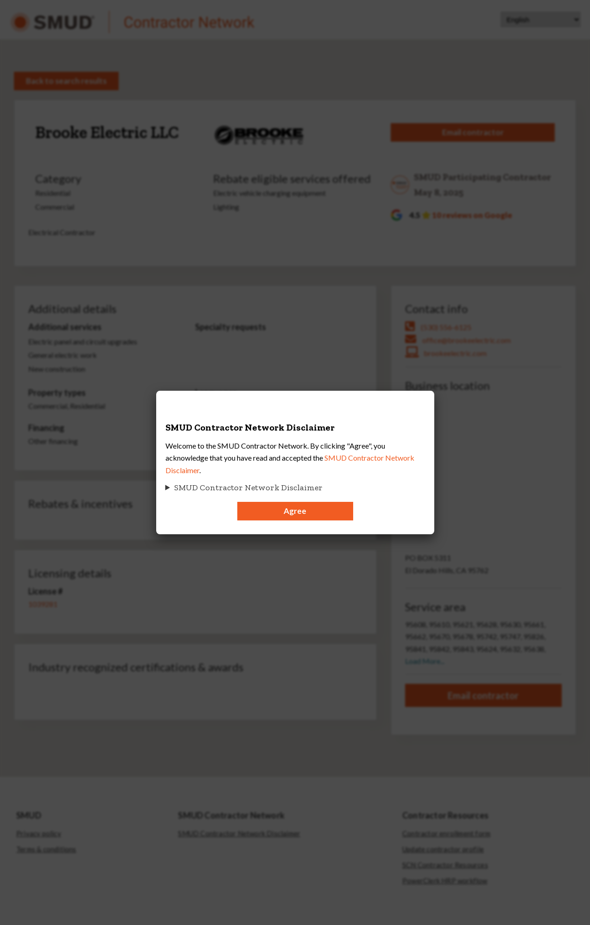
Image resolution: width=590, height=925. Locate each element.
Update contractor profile (443, 849)
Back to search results (66, 81)
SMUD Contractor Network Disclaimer (239, 834)
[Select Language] (541, 19)
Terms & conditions (46, 849)
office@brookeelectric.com (466, 340)
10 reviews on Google (472, 215)
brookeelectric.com (455, 353)
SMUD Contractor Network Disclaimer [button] (248, 487)
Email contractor (473, 132)
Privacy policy (38, 834)
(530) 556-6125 (446, 327)
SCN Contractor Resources (445, 865)
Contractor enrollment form (446, 834)
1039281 (42, 604)
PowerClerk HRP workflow (445, 881)
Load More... (424, 660)
